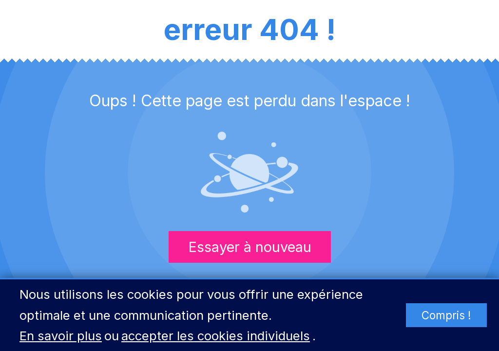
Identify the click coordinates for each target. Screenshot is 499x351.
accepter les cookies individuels (215, 335)
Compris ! (446, 315)
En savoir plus (60, 335)
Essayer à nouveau (249, 246)
